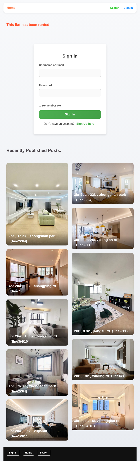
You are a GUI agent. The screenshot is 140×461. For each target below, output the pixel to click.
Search (114, 7)
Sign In (128, 7)
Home (11, 7)
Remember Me (50, 105)
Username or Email (51, 64)
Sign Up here (85, 123)
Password (45, 85)
